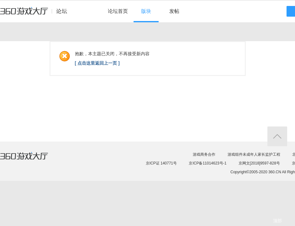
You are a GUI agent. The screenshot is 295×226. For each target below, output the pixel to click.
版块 (146, 11)
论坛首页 (118, 11)
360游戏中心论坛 (36, 14)
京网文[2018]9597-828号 (259, 163)
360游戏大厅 (30, 160)
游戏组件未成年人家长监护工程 (254, 154)
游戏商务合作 (204, 154)
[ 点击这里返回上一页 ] (97, 63)
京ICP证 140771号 (161, 163)
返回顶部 (277, 136)
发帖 (174, 11)
